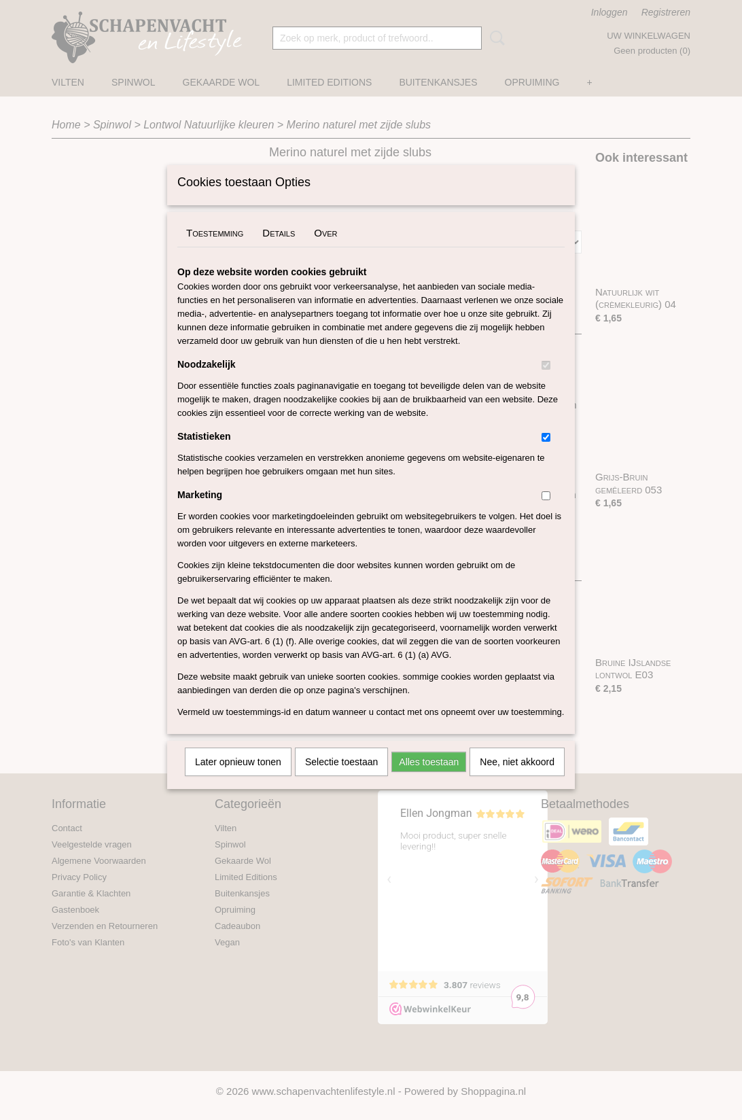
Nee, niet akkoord (517, 779)
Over (325, 250)
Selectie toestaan (341, 779)
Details (278, 250)
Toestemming (214, 250)
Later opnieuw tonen (238, 779)
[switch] (546, 383)
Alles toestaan (429, 779)
